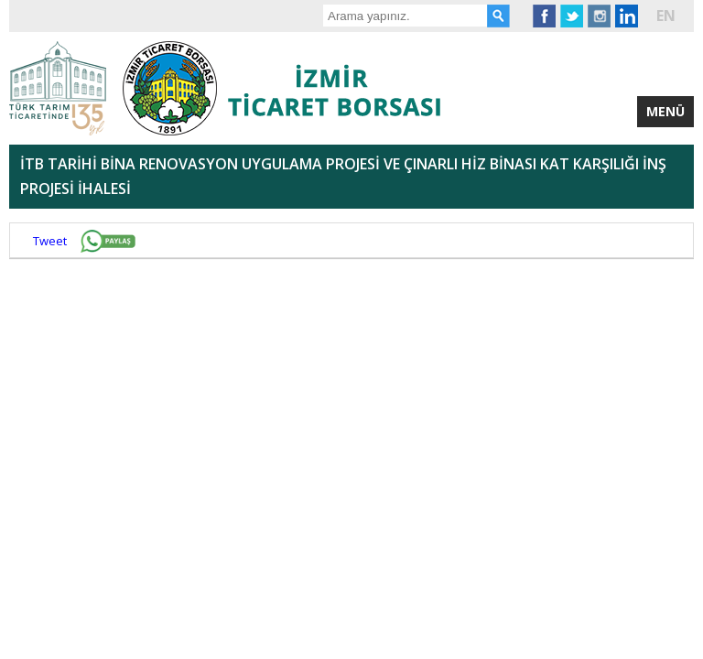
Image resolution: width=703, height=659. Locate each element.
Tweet (50, 240)
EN (666, 15)
